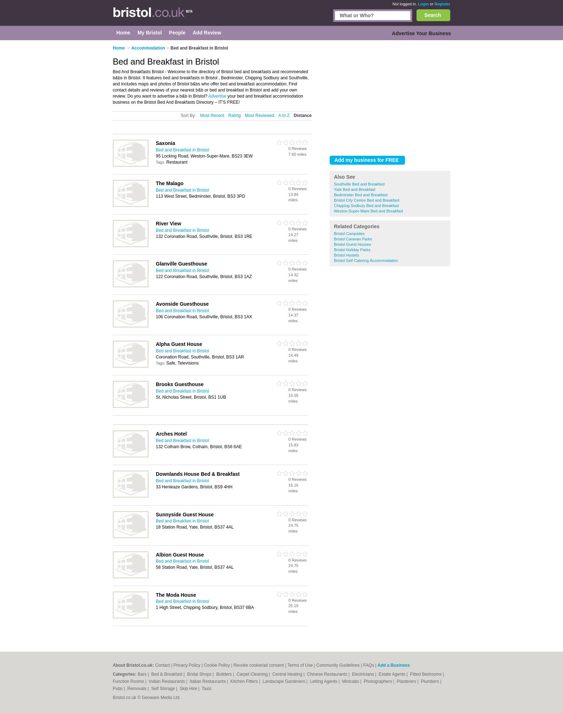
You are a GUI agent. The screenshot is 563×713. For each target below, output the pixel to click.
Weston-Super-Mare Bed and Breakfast (368, 211)
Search (432, 15)
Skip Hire (189, 688)
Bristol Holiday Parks (352, 250)
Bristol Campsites (349, 233)
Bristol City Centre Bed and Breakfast (366, 200)
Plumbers (430, 681)
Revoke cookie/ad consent (258, 665)
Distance (303, 115)
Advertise (217, 96)
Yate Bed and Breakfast (354, 189)
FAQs (368, 665)
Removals (137, 688)
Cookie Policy (217, 665)
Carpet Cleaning (253, 674)
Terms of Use (300, 665)
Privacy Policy (186, 665)
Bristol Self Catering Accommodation (366, 260)
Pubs (118, 688)
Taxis (206, 688)
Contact (162, 665)
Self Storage (163, 688)
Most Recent (212, 115)
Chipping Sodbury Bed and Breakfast (366, 205)
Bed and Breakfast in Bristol (182, 150)
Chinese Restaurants (327, 674)
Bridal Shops (200, 674)
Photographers (378, 681)
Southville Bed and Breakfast (359, 184)
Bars (143, 674)
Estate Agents (392, 674)
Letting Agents (324, 681)
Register (442, 4)
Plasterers (407, 681)
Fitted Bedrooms (426, 674)
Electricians (363, 674)
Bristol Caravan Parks (353, 239)
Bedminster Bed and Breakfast (360, 195)
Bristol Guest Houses (352, 244)
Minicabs (351, 681)
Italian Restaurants (208, 681)
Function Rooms (129, 681)
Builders (224, 674)
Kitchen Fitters (245, 681)
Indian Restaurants (167, 681)
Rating (234, 115)
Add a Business (393, 665)
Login (423, 4)
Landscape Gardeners (284, 681)
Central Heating (288, 674)
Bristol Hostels (346, 255)
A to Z (283, 115)
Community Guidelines (338, 665)
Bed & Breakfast (167, 674)
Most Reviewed (259, 115)
